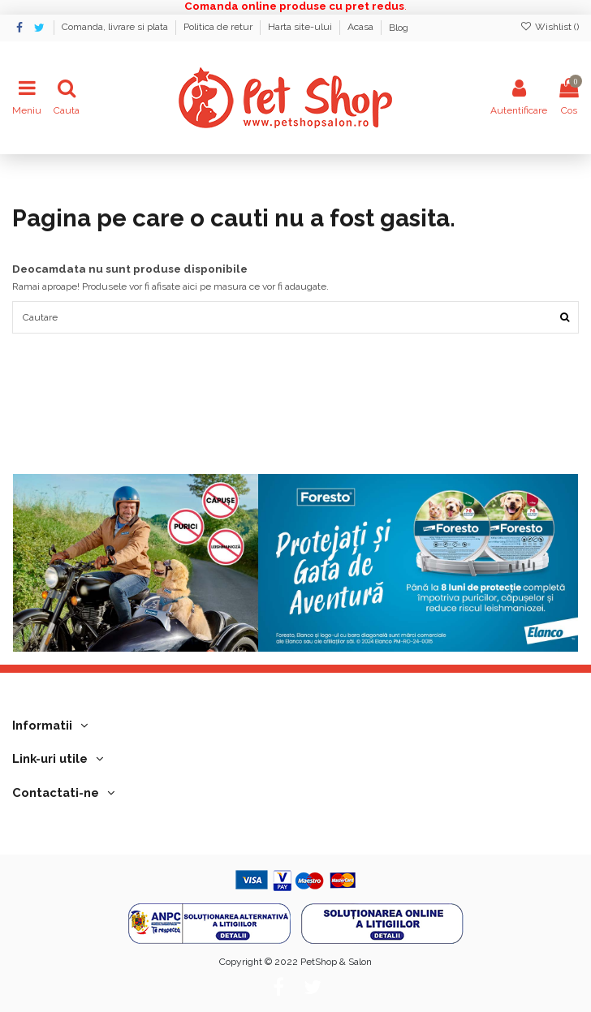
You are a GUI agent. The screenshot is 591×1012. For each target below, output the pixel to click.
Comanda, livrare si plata (116, 27)
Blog (398, 27)
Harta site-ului (301, 27)
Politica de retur (219, 27)
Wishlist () (549, 26)
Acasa (361, 27)
